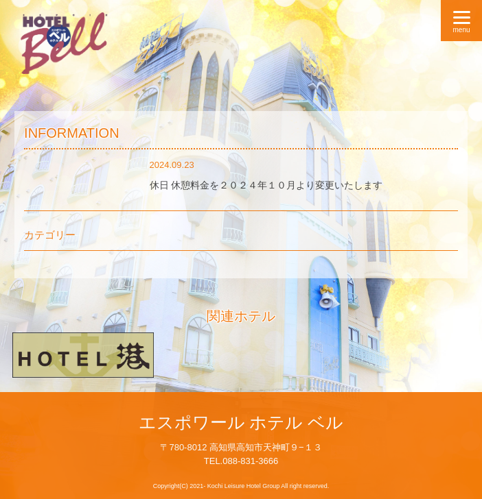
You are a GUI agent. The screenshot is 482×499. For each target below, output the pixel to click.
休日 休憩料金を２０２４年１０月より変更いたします (266, 185)
